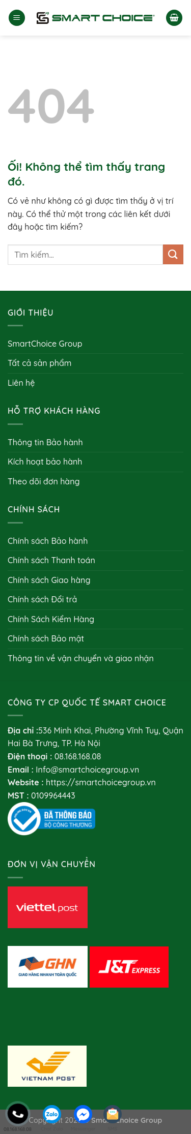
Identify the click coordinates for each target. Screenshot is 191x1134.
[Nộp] (173, 254)
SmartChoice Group (45, 344)
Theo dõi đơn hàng (44, 481)
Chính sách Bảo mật (46, 638)
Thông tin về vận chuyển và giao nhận (81, 658)
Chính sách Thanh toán (51, 560)
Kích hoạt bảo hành (45, 461)
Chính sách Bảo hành (48, 541)
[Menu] (17, 18)
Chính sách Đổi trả (42, 599)
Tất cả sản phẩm (40, 363)
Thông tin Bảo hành (45, 442)
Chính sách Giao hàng (49, 580)
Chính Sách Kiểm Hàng (51, 619)
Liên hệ (21, 383)
